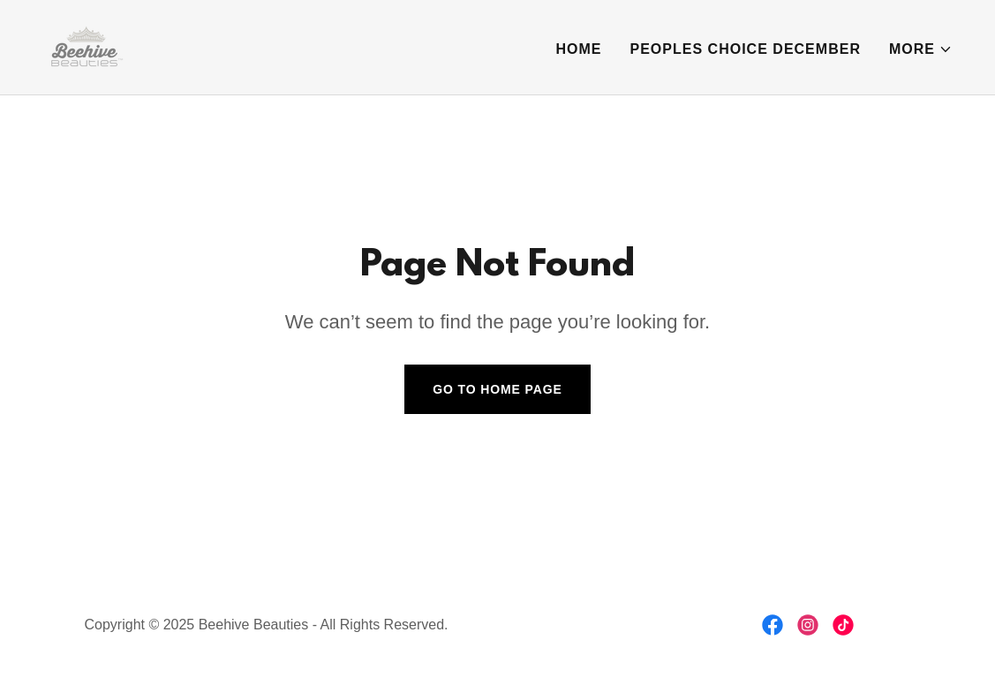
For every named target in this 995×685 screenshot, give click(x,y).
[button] (921, 49)
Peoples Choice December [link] (745, 48)
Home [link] (578, 48)
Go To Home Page (497, 389)
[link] (84, 46)
